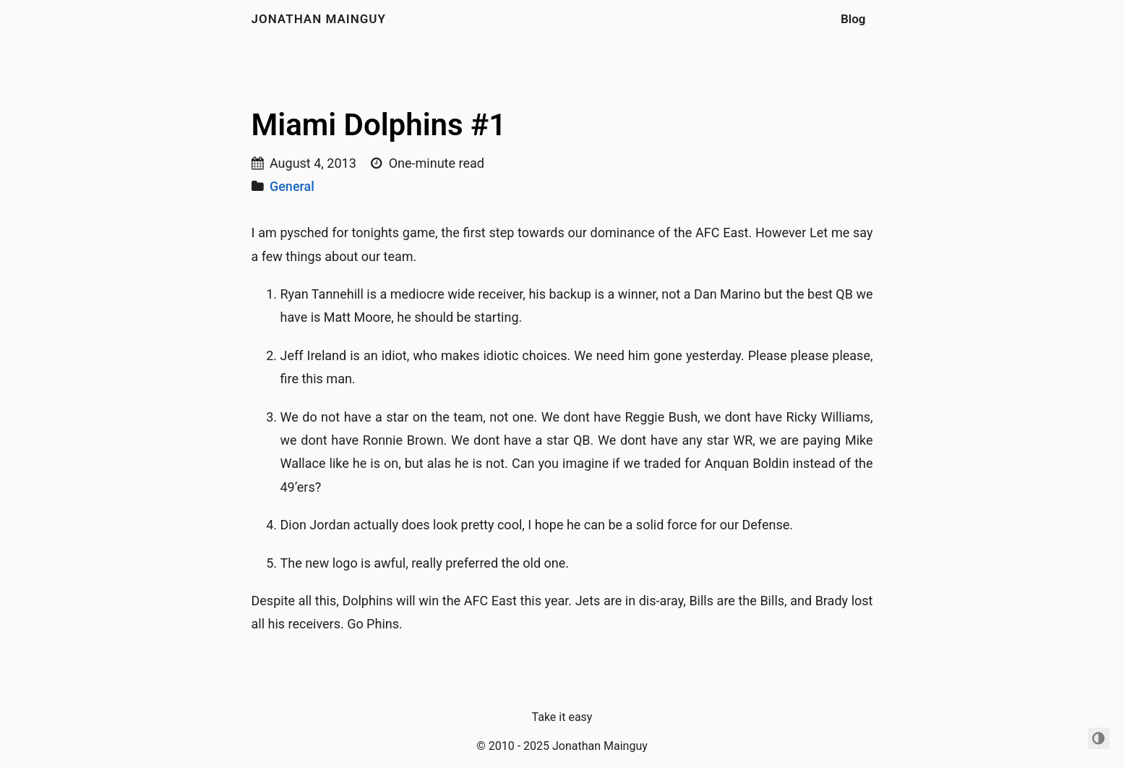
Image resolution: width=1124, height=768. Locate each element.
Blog (853, 19)
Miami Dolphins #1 (379, 124)
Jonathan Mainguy (319, 19)
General (292, 186)
